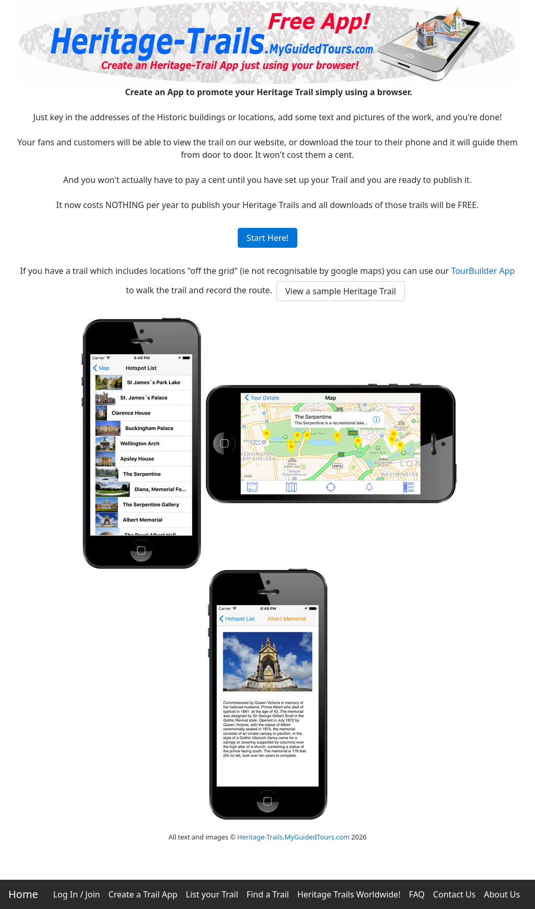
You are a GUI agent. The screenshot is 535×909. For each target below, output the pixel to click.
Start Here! (268, 238)
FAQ (416, 894)
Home (23, 894)
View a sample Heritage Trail (340, 291)
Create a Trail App (142, 894)
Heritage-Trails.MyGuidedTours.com (293, 837)
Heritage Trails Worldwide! (349, 894)
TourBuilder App (483, 271)
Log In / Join (76, 894)
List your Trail (212, 894)
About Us (502, 894)
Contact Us (454, 894)
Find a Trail (268, 894)
